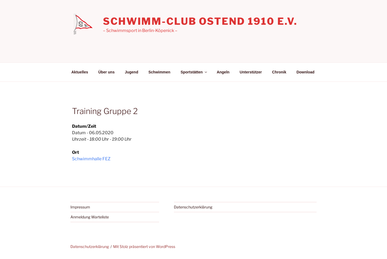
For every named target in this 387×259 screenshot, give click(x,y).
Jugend (131, 72)
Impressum (80, 207)
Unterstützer (251, 72)
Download (305, 72)
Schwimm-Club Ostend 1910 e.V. (200, 21)
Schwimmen (159, 72)
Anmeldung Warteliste (89, 217)
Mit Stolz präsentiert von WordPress (144, 246)
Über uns (106, 72)
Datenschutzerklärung (193, 207)
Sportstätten (194, 72)
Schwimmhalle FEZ (91, 158)
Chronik (279, 72)
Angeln (223, 72)
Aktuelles (79, 72)
